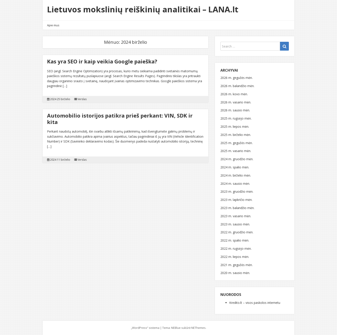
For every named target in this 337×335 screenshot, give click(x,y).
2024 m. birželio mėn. (235, 175)
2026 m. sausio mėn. (235, 110)
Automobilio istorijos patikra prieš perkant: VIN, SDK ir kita (120, 119)
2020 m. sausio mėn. (235, 273)
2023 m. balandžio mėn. (237, 208)
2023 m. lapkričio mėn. (236, 200)
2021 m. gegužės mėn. (236, 265)
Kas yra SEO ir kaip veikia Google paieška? (102, 61)
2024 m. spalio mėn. (234, 167)
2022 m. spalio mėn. (234, 240)
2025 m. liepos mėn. (234, 126)
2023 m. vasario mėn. (235, 216)
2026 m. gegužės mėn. (236, 78)
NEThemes (198, 328)
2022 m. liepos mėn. (234, 257)
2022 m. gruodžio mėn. (236, 232)
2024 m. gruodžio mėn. (236, 159)
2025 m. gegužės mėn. (236, 143)
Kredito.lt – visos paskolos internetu (254, 303)
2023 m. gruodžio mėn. (236, 191)
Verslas (82, 99)
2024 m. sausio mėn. (235, 183)
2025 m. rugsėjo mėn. (236, 118)
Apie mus (53, 25)
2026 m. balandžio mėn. (237, 86)
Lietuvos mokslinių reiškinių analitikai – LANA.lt (142, 9)
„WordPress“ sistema (145, 328)
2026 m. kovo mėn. (234, 94)
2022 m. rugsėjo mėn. (236, 248)
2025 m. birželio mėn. (235, 135)
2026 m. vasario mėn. (235, 102)
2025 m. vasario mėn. (235, 151)
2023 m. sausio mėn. (235, 224)
